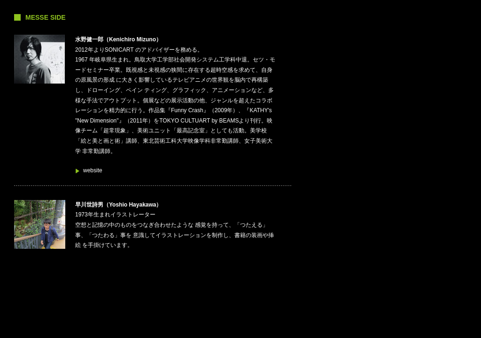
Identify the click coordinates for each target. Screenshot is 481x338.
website (92, 170)
